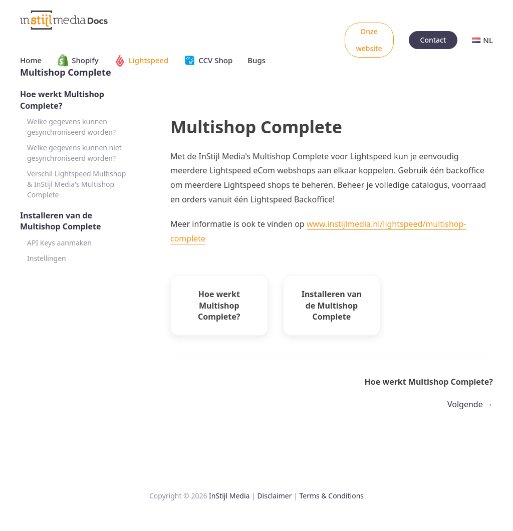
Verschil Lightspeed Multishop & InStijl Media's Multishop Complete (76, 184)
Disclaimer (274, 495)
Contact (433, 40)
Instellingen (46, 258)
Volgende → (470, 404)
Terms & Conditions (332, 495)
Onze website (369, 40)
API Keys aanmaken (59, 242)
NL (482, 40)
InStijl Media (229, 495)
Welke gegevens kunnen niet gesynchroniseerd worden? (74, 153)
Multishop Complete (65, 72)
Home (31, 60)
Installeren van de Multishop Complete (60, 221)
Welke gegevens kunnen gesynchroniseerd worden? (71, 127)
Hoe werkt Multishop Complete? (62, 100)
